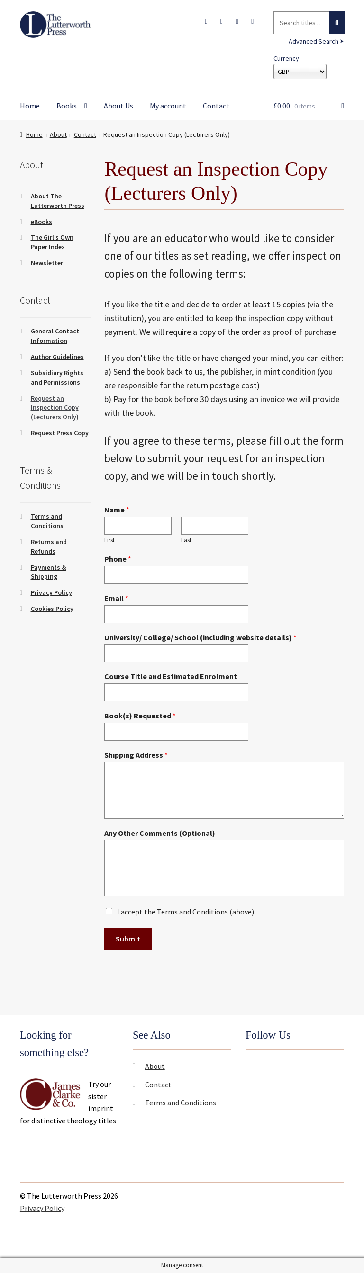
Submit (128, 938)
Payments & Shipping (48, 572)
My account (168, 105)
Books (66, 105)
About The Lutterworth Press (57, 201)
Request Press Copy (60, 433)
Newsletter (47, 263)
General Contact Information (55, 336)
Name (116, 509)
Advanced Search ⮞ (316, 41)
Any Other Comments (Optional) (159, 833)
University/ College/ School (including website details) (200, 637)
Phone (117, 559)
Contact (216, 105)
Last (186, 540)
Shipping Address (136, 755)
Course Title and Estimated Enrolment (170, 676)
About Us (118, 105)
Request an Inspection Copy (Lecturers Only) (55, 407)
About (58, 134)
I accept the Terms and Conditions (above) (185, 911)
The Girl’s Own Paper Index (52, 242)
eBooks (41, 221)
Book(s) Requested (140, 715)
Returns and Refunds (49, 547)
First (109, 540)
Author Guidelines (57, 356)
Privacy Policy (51, 592)
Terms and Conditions (47, 521)
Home (30, 105)
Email (116, 598)
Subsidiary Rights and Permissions (57, 377)
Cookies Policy (52, 608)
